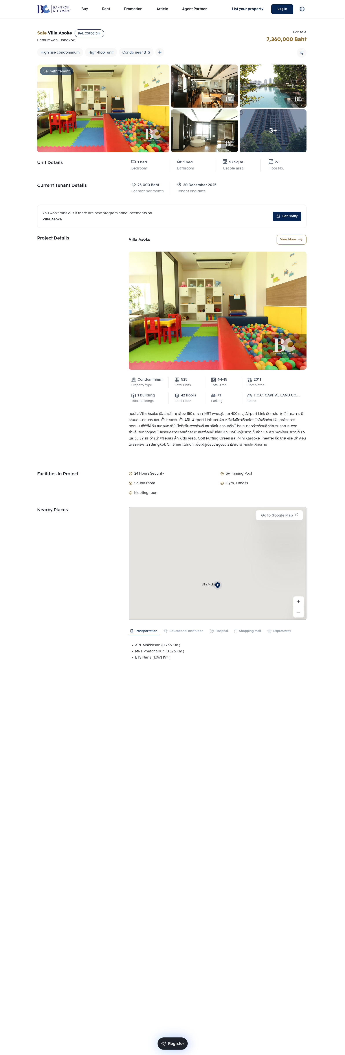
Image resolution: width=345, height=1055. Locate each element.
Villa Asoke (139, 239)
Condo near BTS (136, 53)
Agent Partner (194, 9)
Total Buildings (142, 401)
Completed (256, 385)
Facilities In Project (58, 474)
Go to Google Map (279, 515)
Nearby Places (52, 510)
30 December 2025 (191, 185)
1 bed (139, 162)
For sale (299, 32)
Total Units (183, 385)
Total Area (218, 385)
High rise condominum (60, 53)
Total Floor (183, 401)
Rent (106, 9)
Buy (84, 9)
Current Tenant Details (62, 185)
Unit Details (50, 162)
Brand (252, 401)
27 (274, 162)
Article (162, 9)
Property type (141, 385)
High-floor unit (101, 53)
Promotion (133, 9)
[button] (217, 585)
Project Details (53, 238)
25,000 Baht (145, 185)
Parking (216, 401)
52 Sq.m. (233, 162)
